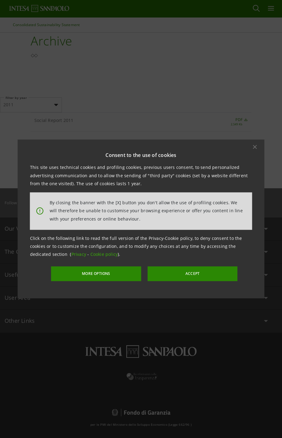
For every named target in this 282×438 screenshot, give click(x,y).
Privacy (79, 255)
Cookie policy (104, 255)
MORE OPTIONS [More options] (104, 273)
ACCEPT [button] (185, 273)
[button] (255, 147)
